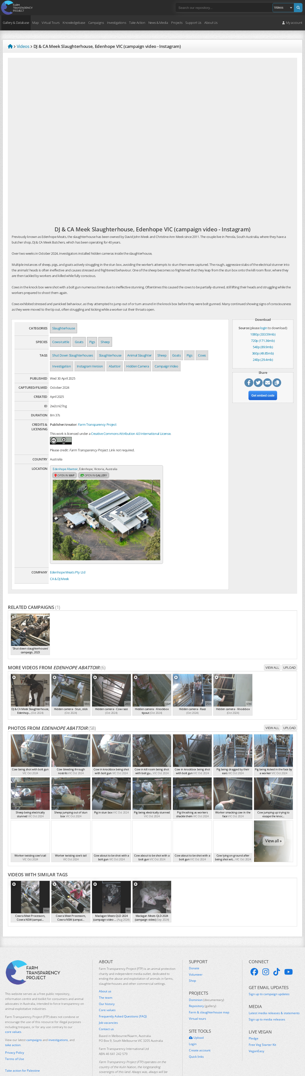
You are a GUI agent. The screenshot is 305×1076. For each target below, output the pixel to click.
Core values (107, 992)
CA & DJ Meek (59, 560)
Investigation (61, 366)
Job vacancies (108, 1004)
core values (13, 1013)
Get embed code (262, 397)
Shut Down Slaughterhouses (72, 355)
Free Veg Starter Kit (262, 1026)
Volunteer (196, 956)
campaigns (34, 1021)
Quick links (196, 1038)
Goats (79, 342)
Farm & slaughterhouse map (209, 994)
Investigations (116, 22)
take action (13, 1026)
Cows (202, 355)
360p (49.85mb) (263, 353)
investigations (58, 1021)
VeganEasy (256, 1032)
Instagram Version (90, 366)
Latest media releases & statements (274, 995)
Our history (107, 985)
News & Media (158, 22)
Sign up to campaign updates (269, 975)
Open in (65, 476)
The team (105, 979)
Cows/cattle (60, 342)
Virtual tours (197, 1000)
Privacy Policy (14, 1034)
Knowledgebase (74, 22)
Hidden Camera (137, 366)
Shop (192, 962)
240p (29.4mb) (263, 359)
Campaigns (96, 22)
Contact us (106, 1010)
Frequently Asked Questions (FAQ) (123, 998)
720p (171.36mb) (263, 340)
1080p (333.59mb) (263, 334)
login (263, 328)
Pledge (253, 1020)
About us (105, 973)
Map (35, 22)
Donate (194, 950)
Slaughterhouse (63, 328)
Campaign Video (166, 366)
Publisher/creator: (63, 424)
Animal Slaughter (139, 355)
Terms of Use (14, 1040)
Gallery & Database (16, 22)
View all (272, 648)
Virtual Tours (51, 22)
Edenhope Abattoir (66, 469)
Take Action (137, 22)
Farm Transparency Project (97, 424)
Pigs (92, 342)
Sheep (105, 342)
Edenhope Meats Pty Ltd (67, 553)
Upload (289, 648)
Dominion (206, 981)
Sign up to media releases (267, 1001)
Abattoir (114, 366)
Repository (202, 988)
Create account (199, 1032)
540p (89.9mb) (263, 347)
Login (192, 1025)
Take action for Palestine (22, 1052)
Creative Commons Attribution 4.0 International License (130, 433)
